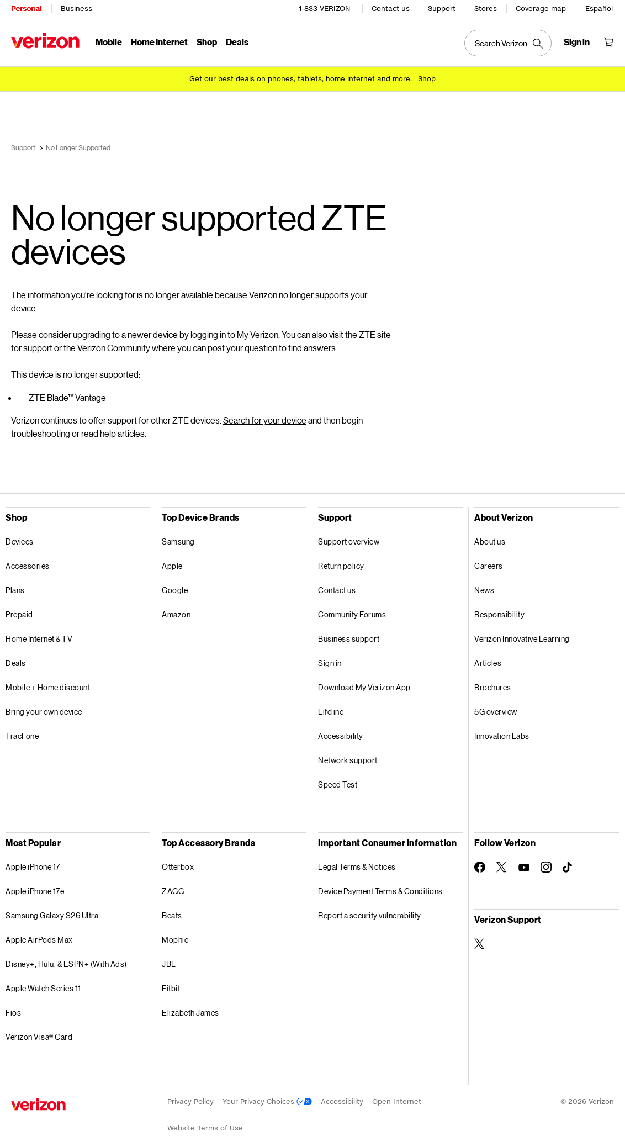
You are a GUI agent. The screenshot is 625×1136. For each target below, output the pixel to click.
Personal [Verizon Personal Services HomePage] (26, 8)
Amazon (176, 614)
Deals (16, 663)
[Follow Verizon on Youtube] (523, 867)
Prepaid (19, 614)
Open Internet (396, 1101)
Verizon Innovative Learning (522, 638)
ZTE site (375, 334)
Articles (487, 663)
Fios (13, 1012)
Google (175, 590)
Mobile (109, 41)
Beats (172, 915)
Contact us (391, 8)
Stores (485, 8)
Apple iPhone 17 (33, 866)
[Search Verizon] (508, 43)
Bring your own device (44, 711)
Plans (15, 590)
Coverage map (541, 8)
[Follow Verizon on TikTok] (568, 867)
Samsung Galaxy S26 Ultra (52, 915)
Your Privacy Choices (267, 1101)
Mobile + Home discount (48, 687)
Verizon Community (113, 347)
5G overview (495, 711)
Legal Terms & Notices (357, 866)
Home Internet (159, 41)
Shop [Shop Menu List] (207, 41)
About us (489, 541)
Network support (348, 760)
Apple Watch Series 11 (43, 988)
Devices (20, 541)
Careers (488, 565)
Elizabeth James (190, 1012)
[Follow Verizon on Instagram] (546, 867)
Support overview (348, 541)
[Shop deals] (427, 79)
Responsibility (499, 614)
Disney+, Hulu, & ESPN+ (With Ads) (66, 964)
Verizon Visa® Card (39, 1037)
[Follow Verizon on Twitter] (501, 867)
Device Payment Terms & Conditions (380, 891)
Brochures (492, 687)
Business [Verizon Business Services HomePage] (76, 8)
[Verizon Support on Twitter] (479, 943)
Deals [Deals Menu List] (237, 41)
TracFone (22, 736)
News (484, 590)
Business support (348, 638)
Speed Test (337, 784)
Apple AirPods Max (39, 939)
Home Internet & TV (39, 638)
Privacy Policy (190, 1101)
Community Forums (352, 614)
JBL (169, 964)
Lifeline (330, 711)
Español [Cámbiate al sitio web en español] (599, 8)
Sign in (330, 663)
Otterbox (178, 866)
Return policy (341, 565)
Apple (172, 565)
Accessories (28, 565)
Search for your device (264, 420)
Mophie (175, 939)
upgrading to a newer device (125, 334)
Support (441, 8)
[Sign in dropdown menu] (577, 42)
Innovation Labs (501, 736)
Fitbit (171, 988)
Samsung (178, 541)
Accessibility (340, 736)
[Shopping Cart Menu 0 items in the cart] (608, 42)
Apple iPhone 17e (35, 891)
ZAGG (173, 891)
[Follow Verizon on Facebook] (479, 867)
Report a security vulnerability (369, 915)
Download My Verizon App (364, 687)
